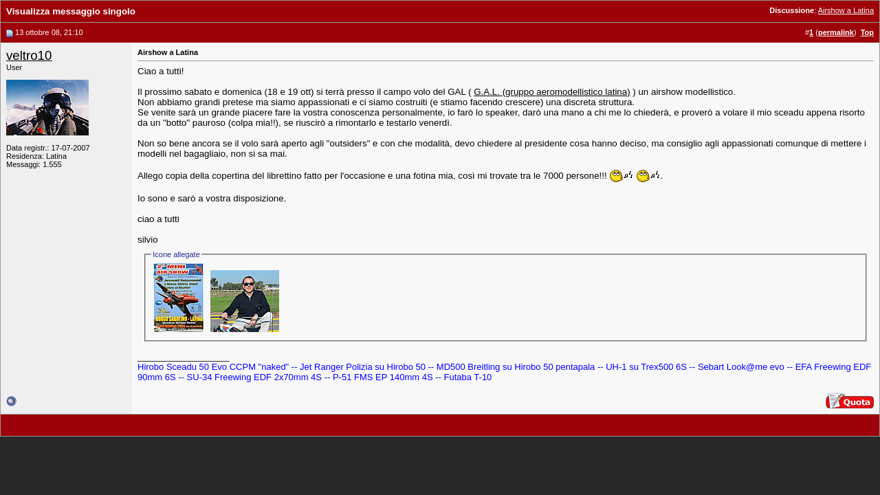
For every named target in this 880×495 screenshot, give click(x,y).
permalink (836, 32)
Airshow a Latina (846, 10)
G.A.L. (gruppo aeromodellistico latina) (552, 92)
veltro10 (29, 55)
